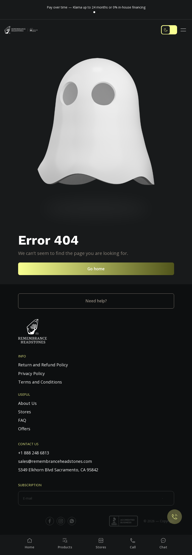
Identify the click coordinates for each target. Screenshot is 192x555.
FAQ (22, 420)
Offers (24, 428)
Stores (24, 411)
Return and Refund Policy (43, 364)
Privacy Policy (31, 373)
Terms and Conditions (40, 382)
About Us (27, 403)
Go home (96, 268)
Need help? (96, 301)
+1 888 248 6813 (33, 453)
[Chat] (163, 543)
